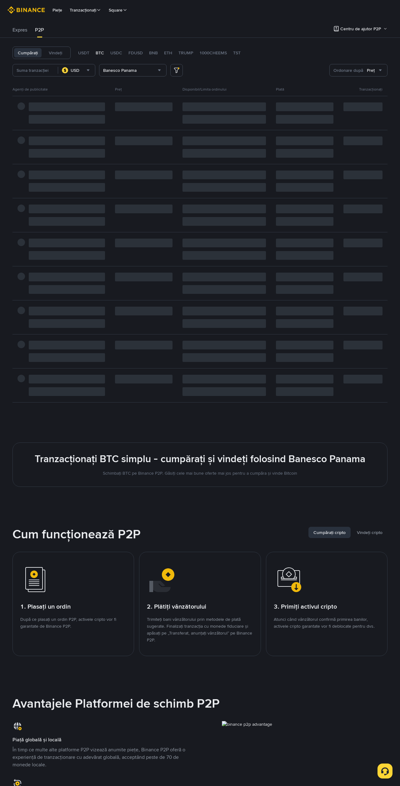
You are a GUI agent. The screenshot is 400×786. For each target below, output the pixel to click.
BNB (153, 53)
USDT (83, 53)
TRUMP (185, 53)
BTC (100, 53)
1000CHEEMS (213, 53)
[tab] (20, 29)
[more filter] (176, 70)
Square (118, 10)
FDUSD (135, 53)
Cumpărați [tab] (28, 53)
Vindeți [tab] (55, 53)
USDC (116, 53)
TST (237, 53)
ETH (168, 53)
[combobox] (76, 70)
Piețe (57, 10)
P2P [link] (39, 30)
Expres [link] (20, 30)
